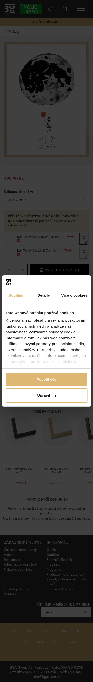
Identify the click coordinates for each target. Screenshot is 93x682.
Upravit (46, 395)
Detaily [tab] (43, 295)
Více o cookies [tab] (74, 295)
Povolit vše (46, 379)
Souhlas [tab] (16, 295)
